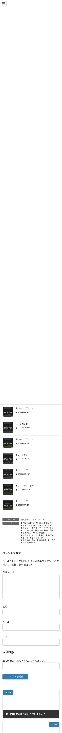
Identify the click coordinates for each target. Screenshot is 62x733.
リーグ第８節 (22, 424)
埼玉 (43, 535)
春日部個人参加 (29, 540)
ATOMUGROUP (29, 523)
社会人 (52, 540)
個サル (40, 530)
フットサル (50, 528)
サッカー (26, 528)
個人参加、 (27, 533)
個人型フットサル (30, 535)
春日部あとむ (37, 538)
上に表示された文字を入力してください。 (24, 664)
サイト (5, 641)
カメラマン (27, 525)
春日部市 (42, 540)
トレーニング (22, 455)
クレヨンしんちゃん (44, 525)
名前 (4, 610)
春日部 (25, 538)
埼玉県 (51, 535)
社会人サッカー (29, 543)
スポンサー (38, 528)
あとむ (48, 523)
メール (5, 625)
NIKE (40, 523)
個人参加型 (40, 533)
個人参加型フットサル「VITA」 (35, 519)
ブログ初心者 (28, 530)
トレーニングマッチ (25, 408)
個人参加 (50, 530)
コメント (8, 572)
